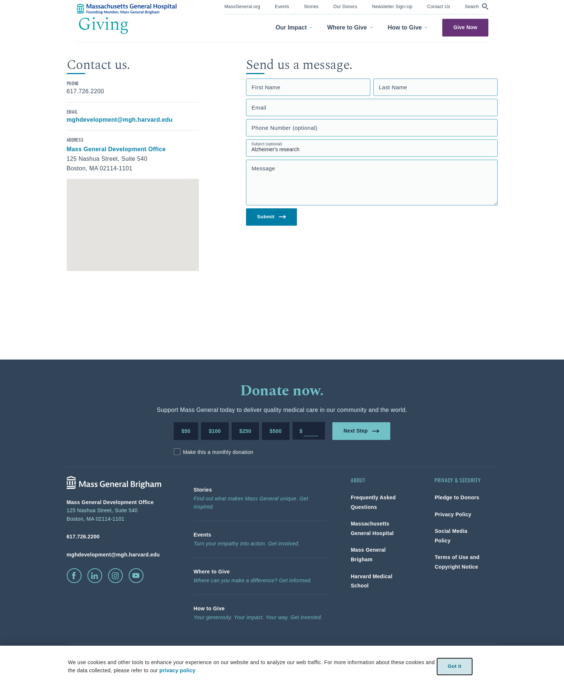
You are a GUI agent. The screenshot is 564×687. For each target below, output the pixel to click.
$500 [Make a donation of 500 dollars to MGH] (275, 431)
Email (259, 107)
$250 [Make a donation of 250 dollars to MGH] (245, 431)
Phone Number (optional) (285, 128)
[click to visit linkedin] (94, 575)
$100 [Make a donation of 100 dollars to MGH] (215, 431)
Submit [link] (271, 217)
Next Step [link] (361, 430)
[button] (476, 6)
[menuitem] (242, 7)
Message (263, 168)
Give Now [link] (466, 27)
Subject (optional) (267, 144)
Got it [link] (454, 666)
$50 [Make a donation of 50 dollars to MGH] (185, 431)
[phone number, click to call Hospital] (118, 536)
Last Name (393, 87)
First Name (266, 87)
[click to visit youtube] (136, 575)
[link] (242, 6)
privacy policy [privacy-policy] (177, 670)
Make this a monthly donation (218, 452)
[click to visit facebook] (74, 575)
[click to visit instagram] (115, 575)
